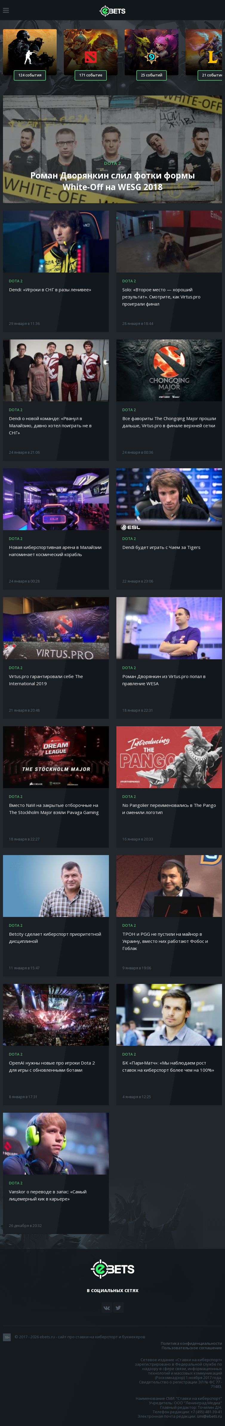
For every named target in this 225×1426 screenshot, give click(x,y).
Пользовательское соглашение (192, 1347)
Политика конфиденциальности (191, 1343)
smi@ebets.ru (209, 1416)
